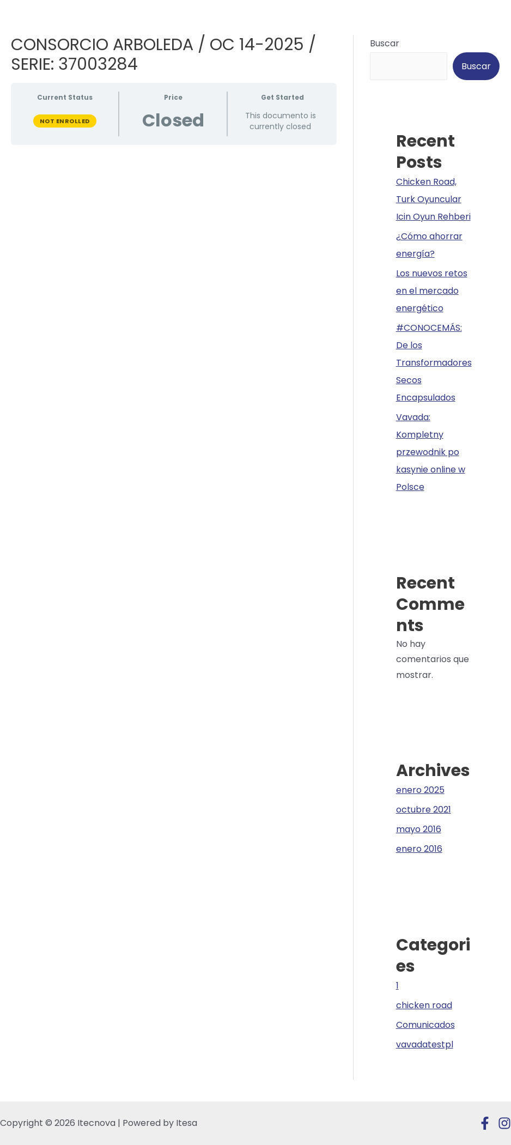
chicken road (424, 1005)
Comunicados (425, 1025)
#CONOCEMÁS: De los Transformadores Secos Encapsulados (434, 363)
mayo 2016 (418, 829)
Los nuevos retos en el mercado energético (431, 290)
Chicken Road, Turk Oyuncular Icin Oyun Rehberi (433, 199)
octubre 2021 (423, 809)
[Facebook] (484, 1123)
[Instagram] (504, 1123)
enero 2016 (419, 849)
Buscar (384, 43)
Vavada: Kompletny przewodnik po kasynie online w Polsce (430, 452)
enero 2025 (420, 790)
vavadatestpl (424, 1044)
